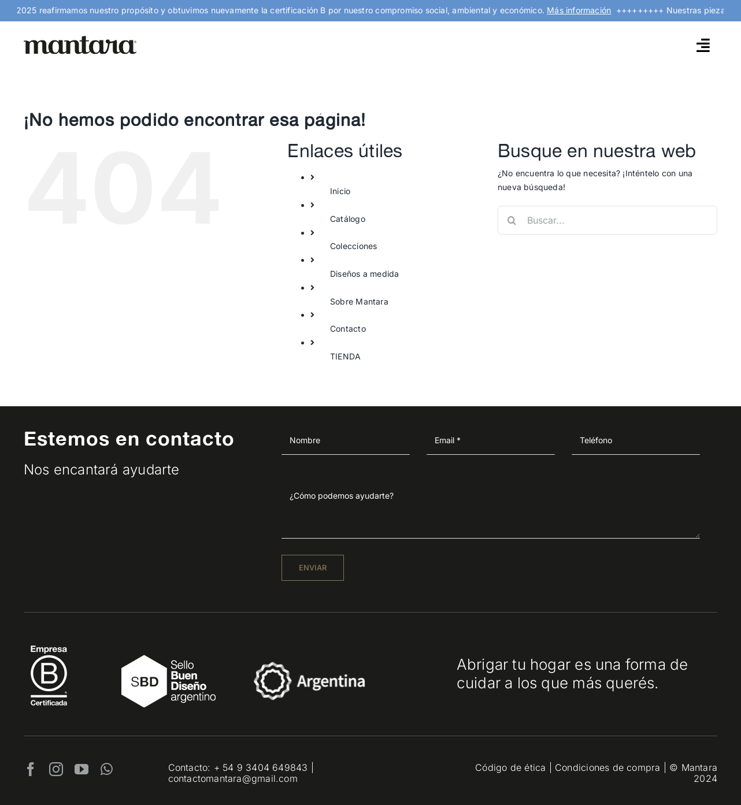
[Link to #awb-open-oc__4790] (703, 45)
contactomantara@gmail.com (233, 778)
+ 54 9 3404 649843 (261, 767)
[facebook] (31, 769)
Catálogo (347, 219)
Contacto (348, 328)
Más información (585, 10)
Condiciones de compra (607, 767)
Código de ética (510, 767)
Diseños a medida (364, 274)
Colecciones (353, 246)
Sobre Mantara (359, 301)
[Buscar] (512, 220)
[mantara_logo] (80, 39)
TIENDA (345, 356)
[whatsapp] (107, 769)
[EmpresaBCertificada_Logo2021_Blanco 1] (49, 642)
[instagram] (56, 769)
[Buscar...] (607, 220)
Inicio (340, 191)
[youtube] (81, 769)
